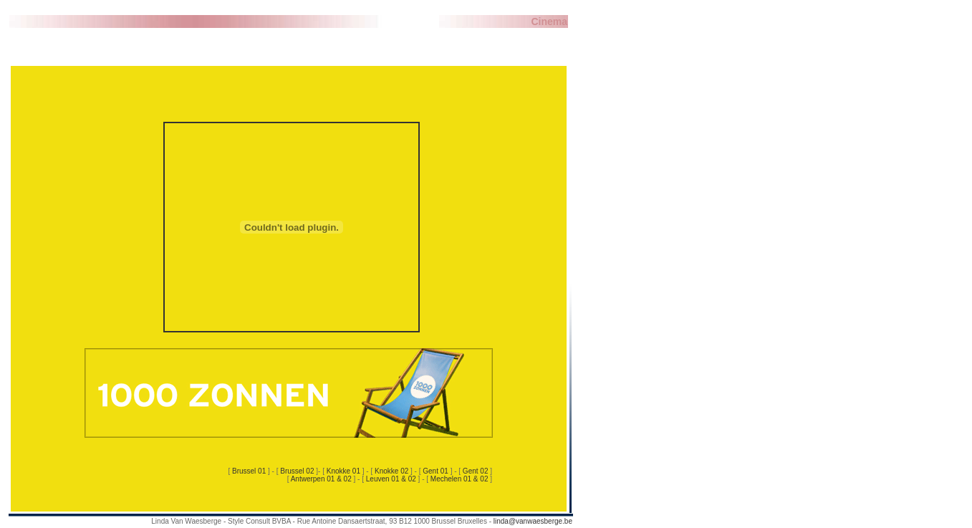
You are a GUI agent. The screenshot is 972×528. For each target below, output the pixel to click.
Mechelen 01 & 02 (460, 479)
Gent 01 (436, 471)
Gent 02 (476, 471)
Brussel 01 (250, 471)
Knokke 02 (391, 471)
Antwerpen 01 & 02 (322, 479)
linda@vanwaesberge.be (533, 521)
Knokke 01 (343, 471)
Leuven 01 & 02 (391, 479)
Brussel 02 (298, 471)
